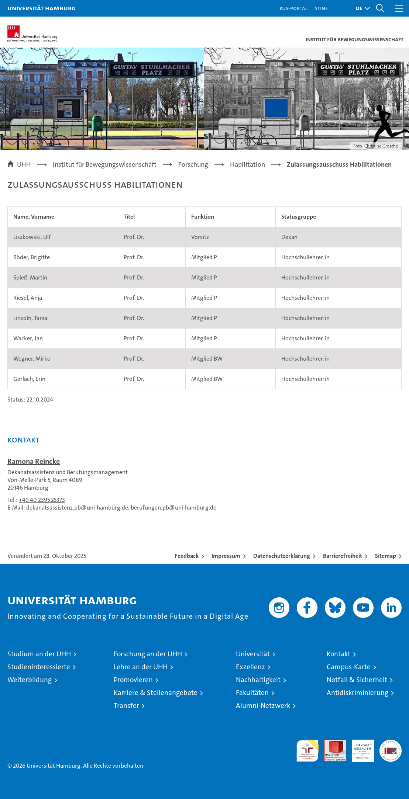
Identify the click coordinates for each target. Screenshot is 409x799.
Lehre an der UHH (141, 666)
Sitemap (385, 556)
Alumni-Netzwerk (263, 705)
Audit (331, 743)
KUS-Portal (293, 8)
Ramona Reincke (33, 461)
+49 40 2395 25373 (42, 500)
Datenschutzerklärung (281, 556)
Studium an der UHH (39, 654)
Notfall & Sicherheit (357, 679)
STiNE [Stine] (321, 8)
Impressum (226, 556)
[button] (361, 8)
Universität (253, 654)
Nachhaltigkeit (258, 679)
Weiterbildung (29, 679)
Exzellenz (250, 666)
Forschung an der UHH (148, 654)
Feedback (187, 556)
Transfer (126, 705)
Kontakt (338, 654)
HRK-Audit (359, 747)
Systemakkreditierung (390, 743)
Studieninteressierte (38, 666)
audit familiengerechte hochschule (307, 751)
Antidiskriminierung (357, 692)
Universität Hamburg (41, 8)
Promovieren (133, 679)
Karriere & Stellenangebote (155, 692)
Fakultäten (252, 692)
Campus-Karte (349, 666)
